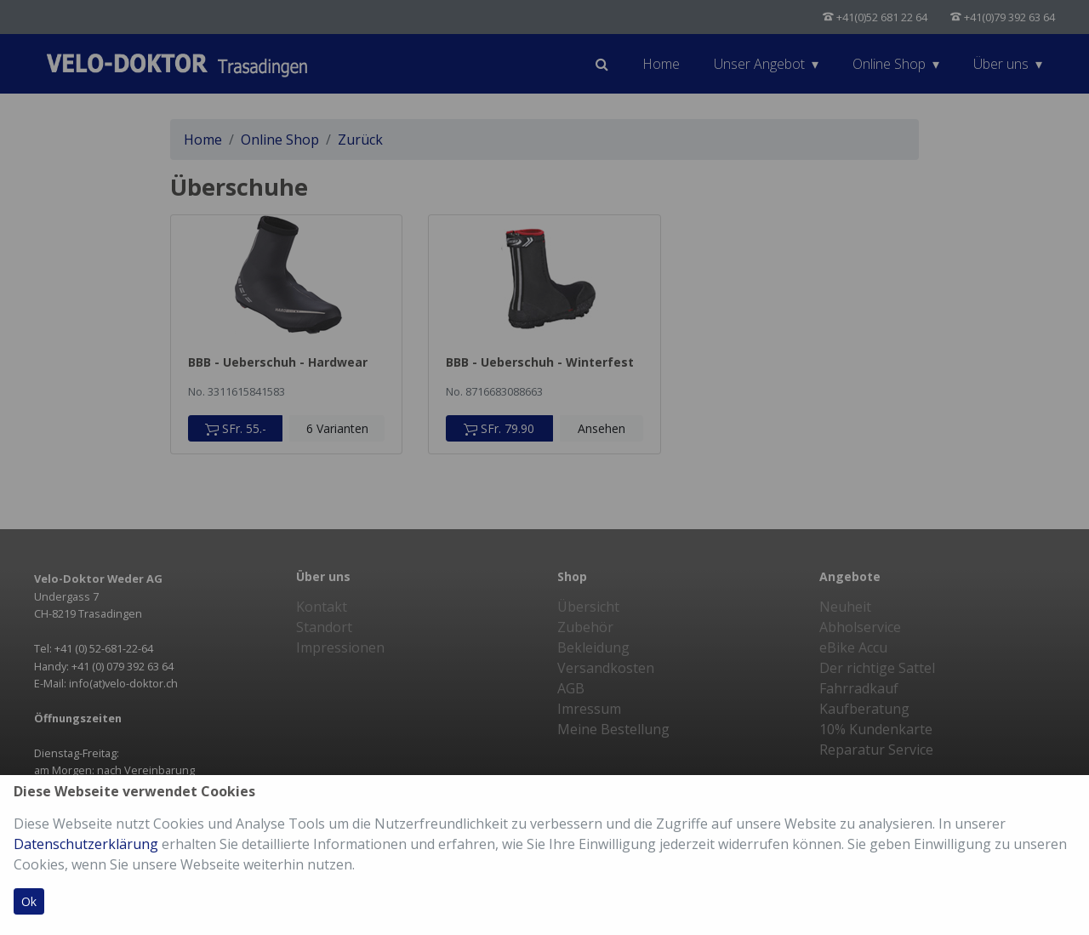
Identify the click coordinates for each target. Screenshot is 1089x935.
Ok (29, 901)
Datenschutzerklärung (86, 844)
